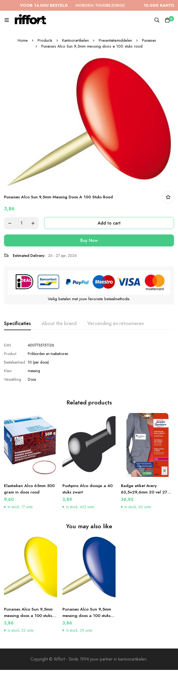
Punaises (149, 40)
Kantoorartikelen (75, 40)
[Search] (156, 20)
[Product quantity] (21, 223)
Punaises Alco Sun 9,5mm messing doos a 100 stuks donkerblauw (87, 613)
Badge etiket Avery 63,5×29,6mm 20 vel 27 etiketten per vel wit (144, 490)
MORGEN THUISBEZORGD (81, 5)
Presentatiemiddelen (115, 40)
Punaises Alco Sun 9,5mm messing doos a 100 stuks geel (28, 613)
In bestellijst (168, 197)
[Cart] (167, 20)
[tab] (17, 324)
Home (22, 40)
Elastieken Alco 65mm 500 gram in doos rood (30, 487)
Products (44, 40)
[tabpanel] (89, 362)
